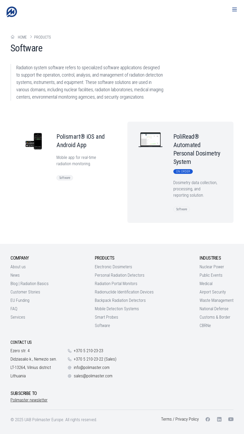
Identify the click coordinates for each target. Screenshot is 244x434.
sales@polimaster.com (93, 375)
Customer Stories (25, 292)
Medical (206, 283)
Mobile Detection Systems (117, 308)
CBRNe (205, 325)
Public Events (211, 275)
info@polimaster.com (92, 367)
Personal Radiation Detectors (119, 275)
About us (18, 266)
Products (42, 37)
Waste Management (216, 300)
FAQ (14, 308)
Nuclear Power (212, 266)
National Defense (214, 308)
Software (102, 325)
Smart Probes (106, 317)
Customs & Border (215, 317)
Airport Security (213, 292)
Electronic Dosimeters (113, 266)
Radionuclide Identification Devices (124, 292)
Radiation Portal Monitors (116, 283)
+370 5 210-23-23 (88, 350)
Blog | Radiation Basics (30, 283)
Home (22, 37)
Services (18, 317)
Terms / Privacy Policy (180, 419)
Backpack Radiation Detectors (120, 300)
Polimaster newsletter (29, 400)
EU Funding (20, 300)
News (15, 275)
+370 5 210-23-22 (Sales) (95, 359)
